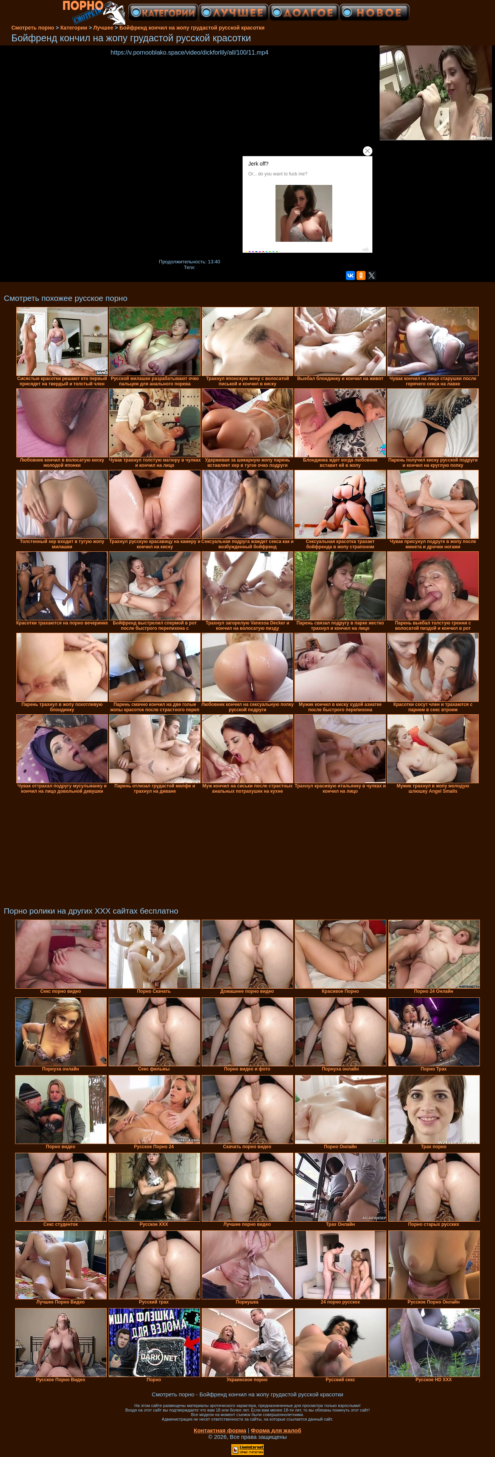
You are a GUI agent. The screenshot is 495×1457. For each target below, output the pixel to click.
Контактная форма (220, 1430)
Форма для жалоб (276, 1430)
